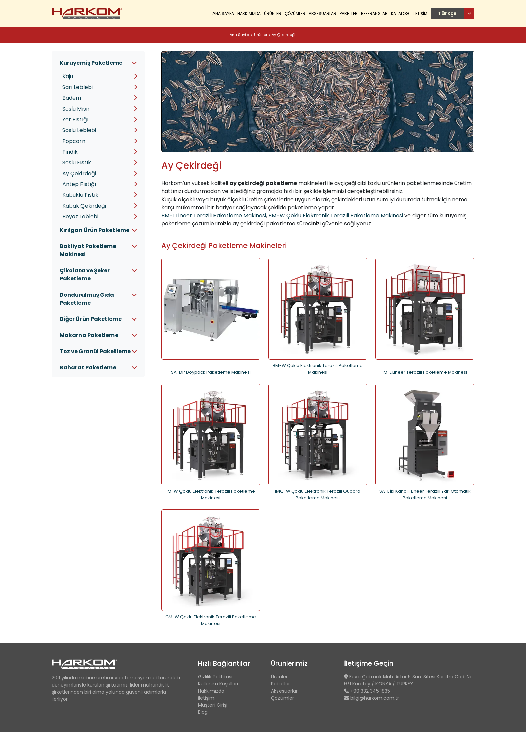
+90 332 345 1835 (370, 691)
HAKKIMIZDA (249, 14)
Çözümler (282, 698)
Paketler (349, 14)
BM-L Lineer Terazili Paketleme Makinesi (213, 215)
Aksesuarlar (322, 14)
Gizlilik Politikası (215, 676)
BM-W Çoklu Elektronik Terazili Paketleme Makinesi (335, 215)
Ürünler (260, 34)
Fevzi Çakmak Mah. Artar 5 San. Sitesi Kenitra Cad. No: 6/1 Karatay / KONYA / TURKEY (409, 680)
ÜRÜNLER (272, 14)
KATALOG (400, 14)
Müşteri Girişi (212, 705)
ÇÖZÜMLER (295, 14)
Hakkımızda (211, 691)
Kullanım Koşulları (218, 683)
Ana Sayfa (223, 14)
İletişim (206, 698)
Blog (203, 712)
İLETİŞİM (420, 14)
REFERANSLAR (374, 14)
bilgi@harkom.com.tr (374, 698)
